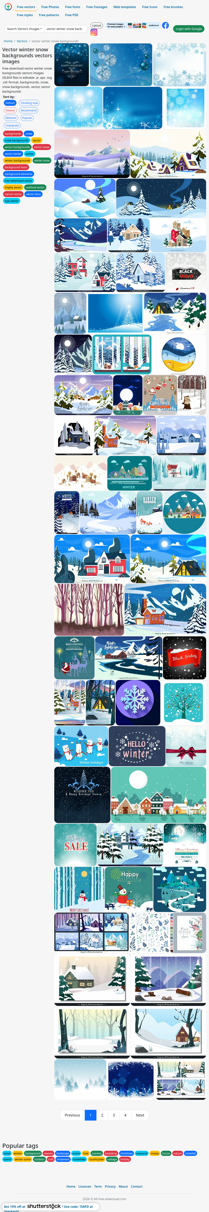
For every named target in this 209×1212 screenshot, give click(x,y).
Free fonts (72, 7)
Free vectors (26, 7)
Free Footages (96, 7)
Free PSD (71, 15)
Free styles (25, 15)
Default (10, 103)
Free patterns (49, 15)
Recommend (29, 110)
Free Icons (149, 7)
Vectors (22, 41)
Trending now (29, 103)
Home (8, 41)
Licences (84, 1186)
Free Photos (50, 7)
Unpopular (12, 125)
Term (98, 1186)
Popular (27, 118)
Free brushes (173, 7)
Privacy (110, 1186)
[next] (140, 1115)
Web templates (125, 7)
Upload (96, 25)
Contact (137, 1186)
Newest (10, 110)
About (123, 1186)
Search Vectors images (23, 29)
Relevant (11, 118)
